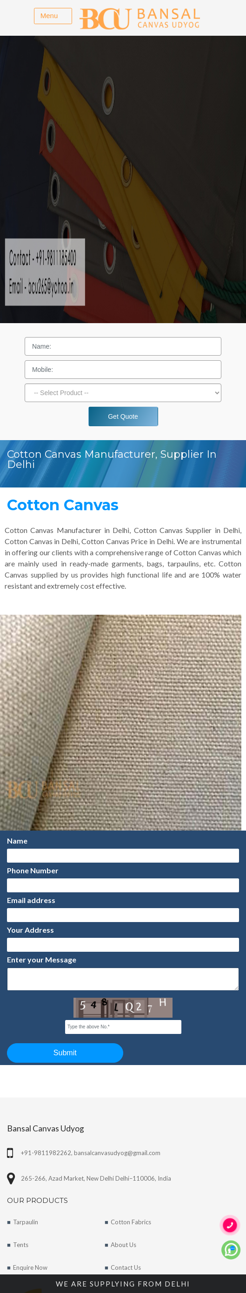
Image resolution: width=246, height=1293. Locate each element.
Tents (20, 1244)
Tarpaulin (25, 1222)
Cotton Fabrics (131, 1222)
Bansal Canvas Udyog (45, 1128)
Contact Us (126, 1267)
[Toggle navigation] (53, 16)
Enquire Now (30, 1267)
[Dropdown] (123, 392)
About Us (123, 1244)
